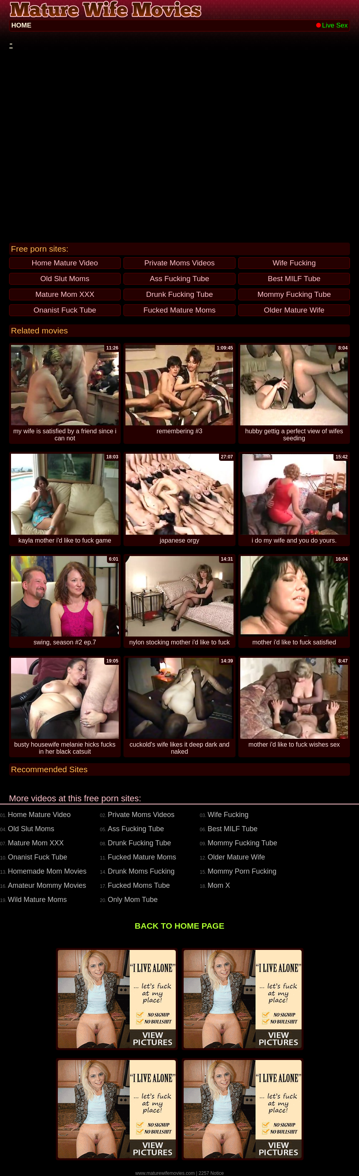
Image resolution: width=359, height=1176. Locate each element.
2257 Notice (211, 1173)
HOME (21, 25)
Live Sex (332, 25)
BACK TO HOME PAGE (180, 925)
